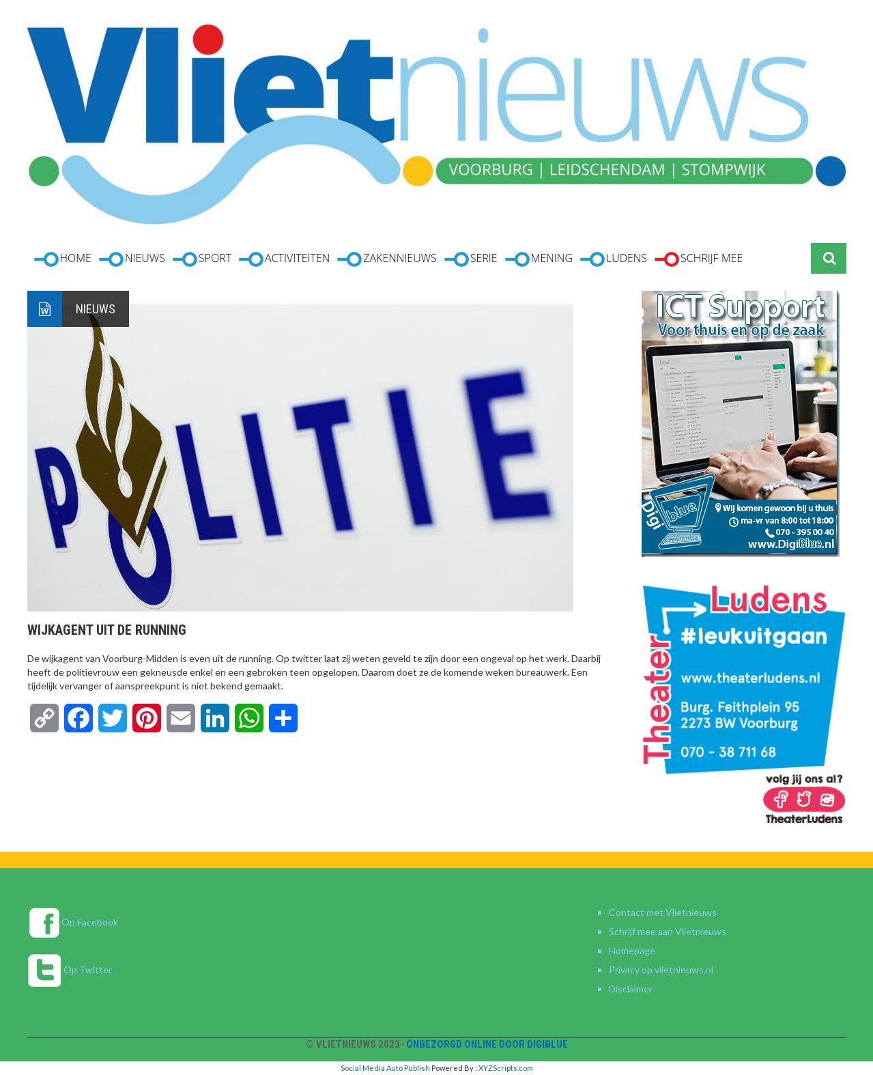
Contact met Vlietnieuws (663, 912)
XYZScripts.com (505, 1067)
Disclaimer (631, 988)
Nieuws (95, 309)
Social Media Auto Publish (385, 1067)
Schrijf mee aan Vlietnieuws (667, 931)
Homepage (632, 950)
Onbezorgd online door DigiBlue (487, 1044)
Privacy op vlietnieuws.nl (661, 969)
